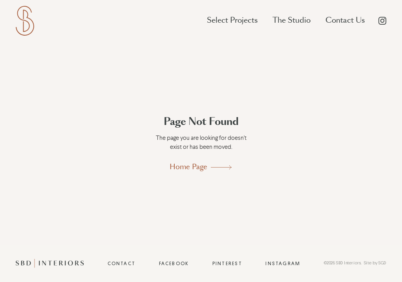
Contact (122, 263)
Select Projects (232, 20)
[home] (25, 21)
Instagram (282, 263)
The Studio (291, 20)
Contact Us (345, 20)
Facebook (174, 263)
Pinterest (227, 263)
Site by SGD (375, 263)
